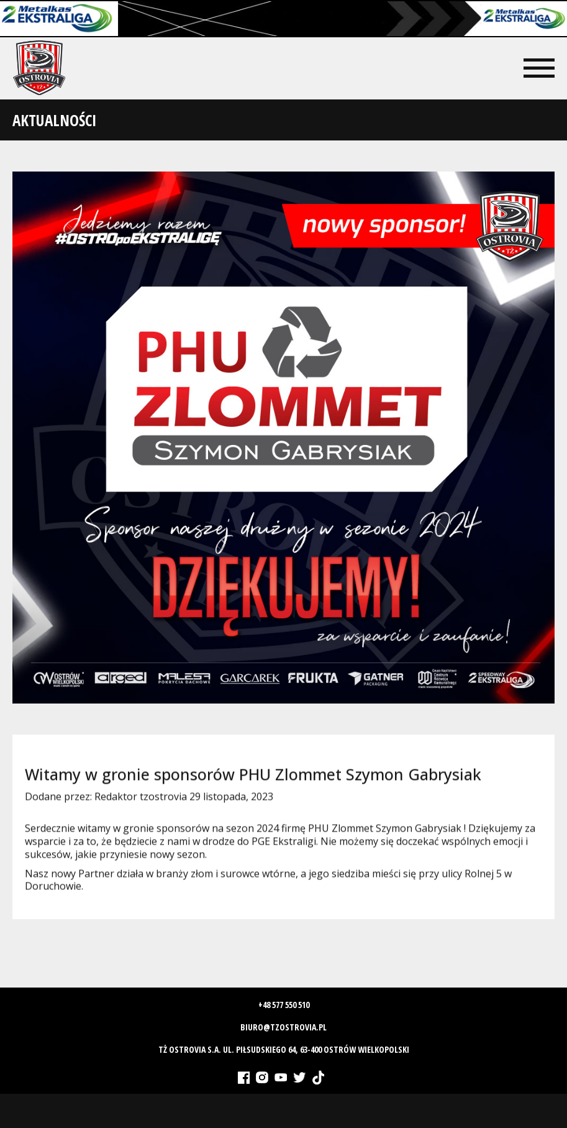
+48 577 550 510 (283, 1005)
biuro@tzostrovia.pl (283, 1027)
